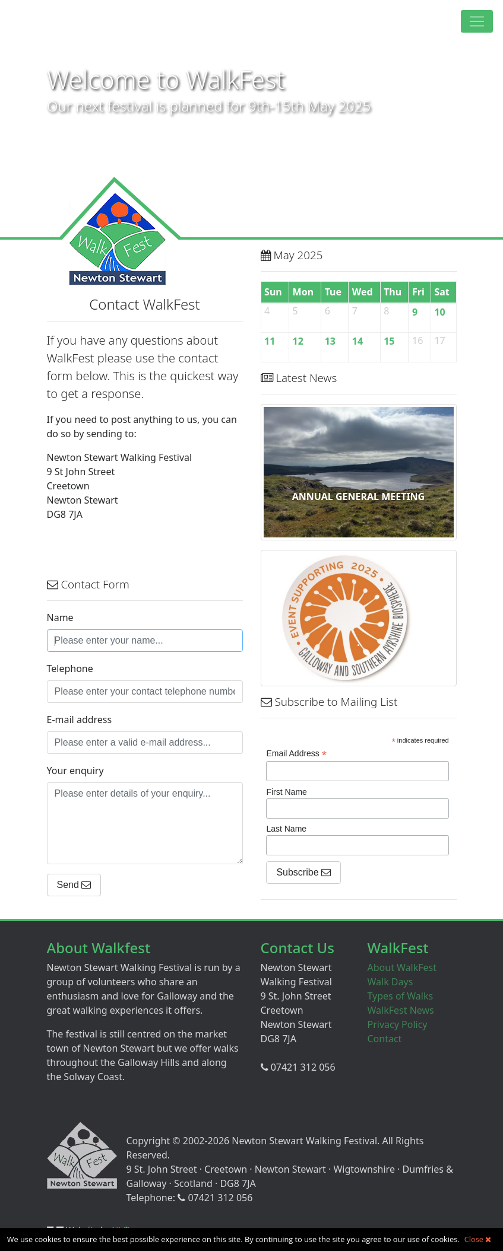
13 (330, 341)
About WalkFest (402, 967)
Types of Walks (401, 995)
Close (478, 1239)
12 (298, 341)
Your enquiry (75, 770)
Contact (385, 1038)
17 (439, 339)
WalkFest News (401, 1010)
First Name (286, 792)
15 (389, 341)
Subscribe (303, 872)
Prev (15, 128)
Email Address (296, 753)
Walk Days (390, 981)
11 (269, 341)
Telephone (70, 668)
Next (487, 128)
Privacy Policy (398, 1024)
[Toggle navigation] (476, 21)
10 (439, 312)
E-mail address (79, 719)
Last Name (286, 828)
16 (417, 339)
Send (74, 885)
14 (357, 341)
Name (60, 617)
